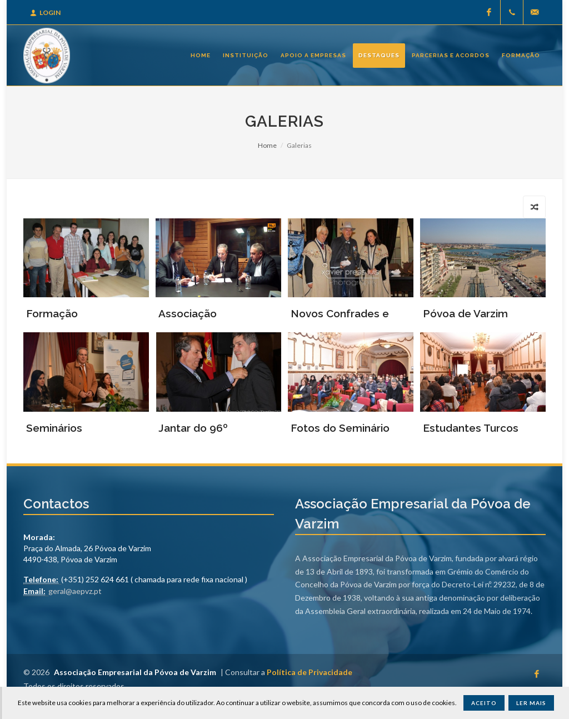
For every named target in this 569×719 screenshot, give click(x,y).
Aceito (484, 703)
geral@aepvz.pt (75, 591)
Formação (52, 313)
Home (267, 145)
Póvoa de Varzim (465, 313)
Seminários (54, 428)
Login (45, 12)
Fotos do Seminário (340, 428)
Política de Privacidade (309, 672)
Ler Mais (531, 703)
